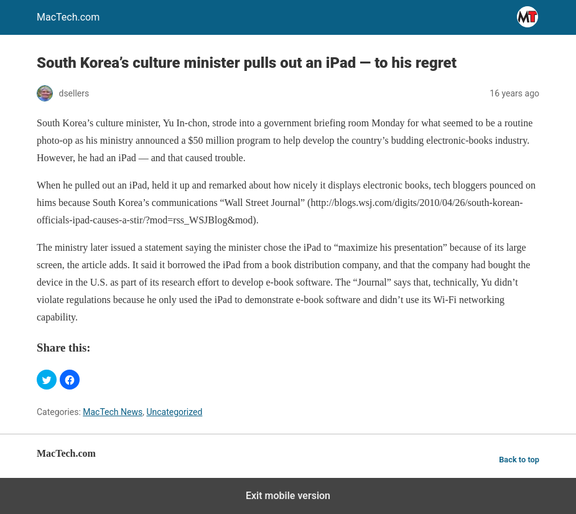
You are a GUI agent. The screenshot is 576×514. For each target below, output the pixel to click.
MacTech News (112, 412)
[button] (47, 380)
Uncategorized (174, 412)
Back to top (519, 459)
